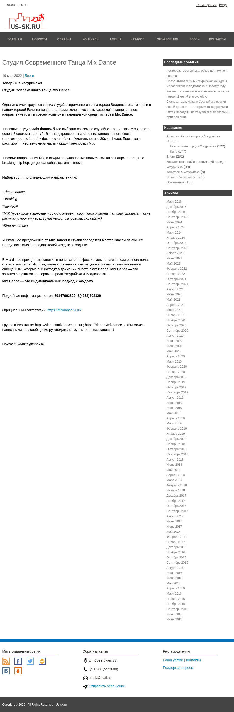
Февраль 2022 (176, 268)
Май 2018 (173, 470)
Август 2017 (174, 516)
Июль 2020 (174, 341)
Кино (173, 151)
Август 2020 (174, 335)
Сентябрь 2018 (177, 454)
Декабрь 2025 (176, 207)
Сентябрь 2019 (177, 392)
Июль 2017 (174, 521)
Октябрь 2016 (176, 557)
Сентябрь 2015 (177, 609)
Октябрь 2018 (176, 449)
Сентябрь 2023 (177, 248)
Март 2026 (174, 201)
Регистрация (206, 5)
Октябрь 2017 (176, 506)
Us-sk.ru (61, 704)
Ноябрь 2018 (175, 444)
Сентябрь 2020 (177, 330)
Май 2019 (173, 413)
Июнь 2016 (174, 578)
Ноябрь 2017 (175, 501)
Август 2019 (174, 397)
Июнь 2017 (174, 526)
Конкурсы (91, 39)
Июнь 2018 (174, 464)
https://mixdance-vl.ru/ (64, 310)
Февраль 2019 (176, 428)
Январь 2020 (175, 372)
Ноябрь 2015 (175, 604)
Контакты (217, 39)
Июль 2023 (174, 258)
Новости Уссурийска (180, 177)
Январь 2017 (175, 542)
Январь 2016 (175, 598)
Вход (223, 5)
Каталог (137, 39)
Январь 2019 (175, 433)
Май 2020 (173, 351)
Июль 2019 (174, 403)
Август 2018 (174, 459)
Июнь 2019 (174, 408)
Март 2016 (174, 593)
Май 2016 (173, 583)
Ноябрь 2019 (175, 382)
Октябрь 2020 (176, 325)
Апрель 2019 (175, 418)
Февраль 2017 (176, 537)
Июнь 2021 (174, 294)
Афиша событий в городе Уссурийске (193, 136)
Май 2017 (173, 531)
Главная (14, 39)
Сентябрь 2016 (177, 562)
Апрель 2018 (175, 475)
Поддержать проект (178, 668)
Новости (39, 39)
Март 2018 (174, 480)
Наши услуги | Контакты (182, 660)
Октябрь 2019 (176, 387)
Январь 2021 (175, 315)
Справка (64, 39)
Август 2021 (174, 289)
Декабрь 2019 (176, 377)
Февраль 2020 (176, 366)
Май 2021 (173, 299)
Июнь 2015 (174, 619)
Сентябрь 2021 (177, 284)
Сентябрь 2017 (177, 511)
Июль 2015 (174, 614)
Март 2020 (174, 361)
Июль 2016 (174, 573)
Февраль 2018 (176, 485)
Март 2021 (174, 310)
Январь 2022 (175, 274)
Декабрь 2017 (176, 495)
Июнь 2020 (174, 346)
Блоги (194, 39)
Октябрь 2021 (176, 279)
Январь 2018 (175, 490)
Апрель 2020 (175, 356)
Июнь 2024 (174, 222)
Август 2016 (174, 568)
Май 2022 (173, 263)
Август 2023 (174, 253)
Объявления (167, 39)
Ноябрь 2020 (175, 320)
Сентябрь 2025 (177, 217)
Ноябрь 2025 (175, 212)
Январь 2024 (175, 237)
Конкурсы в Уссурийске (183, 172)
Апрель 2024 (175, 227)
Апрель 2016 (175, 588)
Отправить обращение (107, 686)
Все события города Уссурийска (193, 146)
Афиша (116, 39)
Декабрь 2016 (176, 547)
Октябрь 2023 (176, 243)
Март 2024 (174, 232)
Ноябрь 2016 (175, 552)
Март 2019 (174, 423)
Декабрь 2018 (176, 439)
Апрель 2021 (175, 305)
